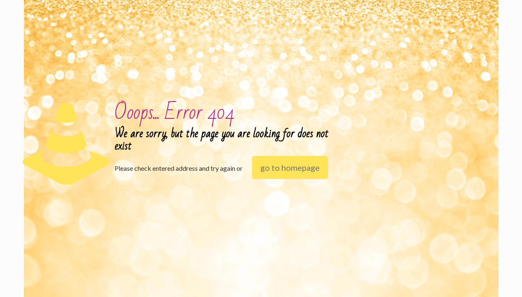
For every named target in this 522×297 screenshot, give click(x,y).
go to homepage (290, 167)
